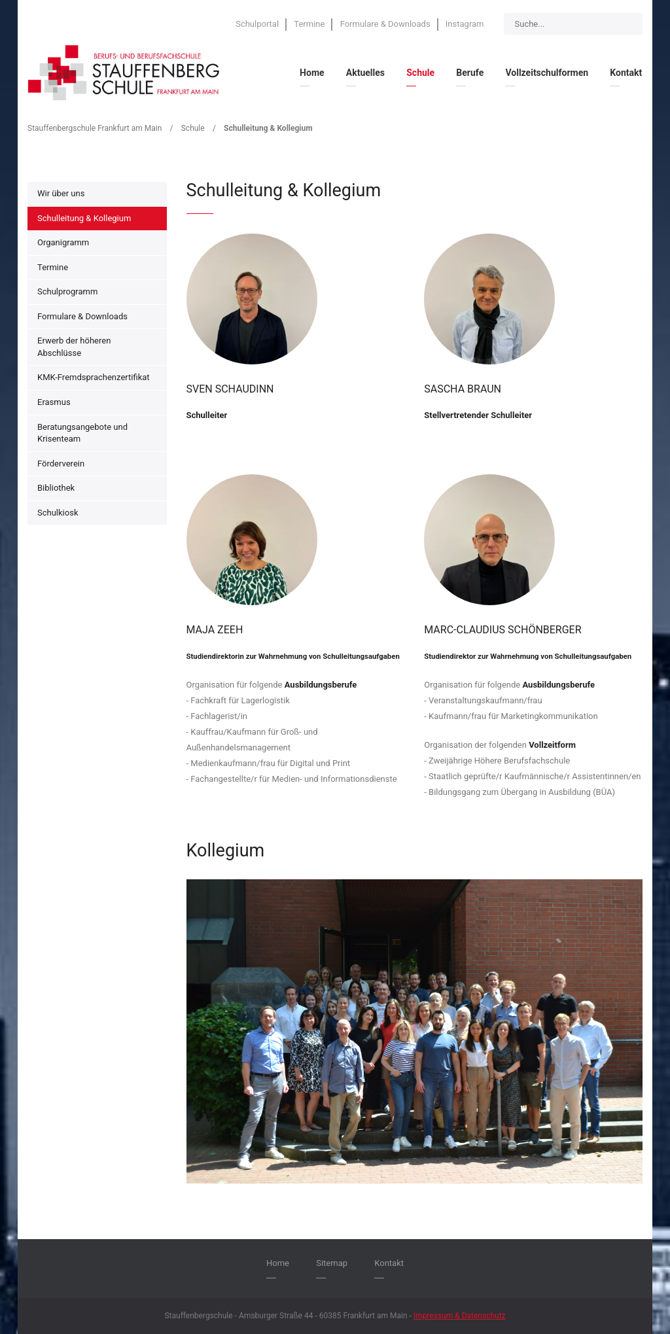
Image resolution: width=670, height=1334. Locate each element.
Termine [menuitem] (309, 24)
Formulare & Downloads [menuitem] (385, 24)
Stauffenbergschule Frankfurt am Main (94, 128)
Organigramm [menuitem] (63, 242)
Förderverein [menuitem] (60, 463)
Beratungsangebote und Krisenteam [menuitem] (82, 433)
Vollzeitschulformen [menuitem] (546, 72)
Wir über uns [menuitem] (60, 193)
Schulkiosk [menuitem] (57, 513)
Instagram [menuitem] (465, 24)
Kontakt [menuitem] (626, 72)
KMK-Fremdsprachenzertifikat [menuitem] (93, 377)
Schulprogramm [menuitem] (67, 291)
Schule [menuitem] (420, 72)
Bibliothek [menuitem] (56, 488)
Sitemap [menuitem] (331, 1263)
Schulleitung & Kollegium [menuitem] (84, 218)
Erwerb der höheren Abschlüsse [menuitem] (74, 347)
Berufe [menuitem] (470, 72)
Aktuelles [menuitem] (365, 72)
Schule (193, 128)
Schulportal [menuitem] (257, 24)
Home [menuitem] (312, 72)
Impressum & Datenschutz (460, 1315)
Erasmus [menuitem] (54, 402)
